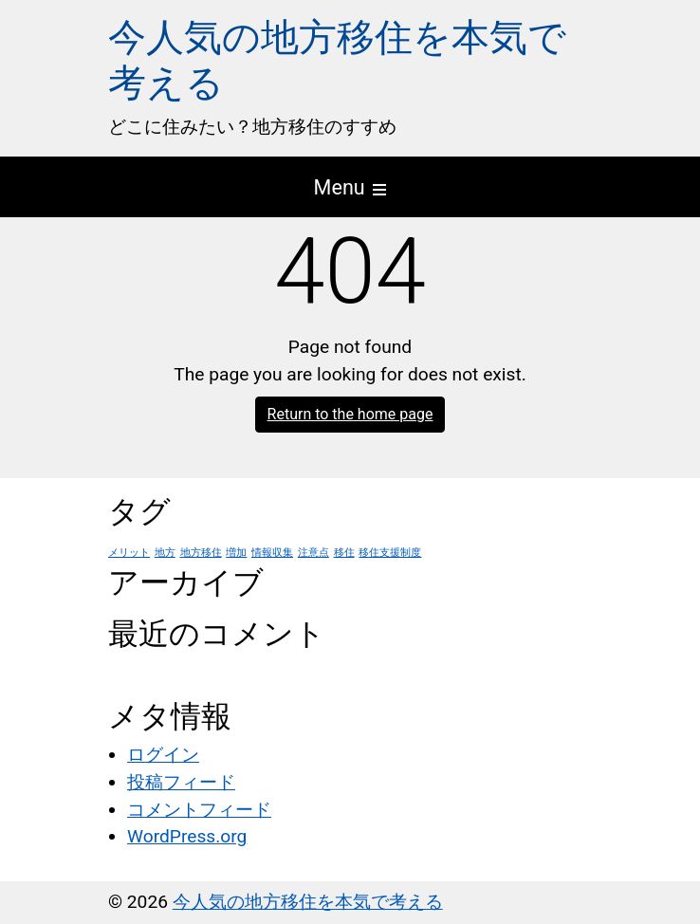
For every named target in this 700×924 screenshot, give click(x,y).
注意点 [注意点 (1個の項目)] (313, 552)
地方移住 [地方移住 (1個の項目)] (201, 552)
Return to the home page (350, 414)
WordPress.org (187, 836)
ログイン (163, 755)
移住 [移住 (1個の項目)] (344, 552)
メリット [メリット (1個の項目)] (129, 552)
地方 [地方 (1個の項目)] (165, 552)
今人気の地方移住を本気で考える (308, 902)
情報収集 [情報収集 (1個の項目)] (272, 552)
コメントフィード (199, 810)
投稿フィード (181, 782)
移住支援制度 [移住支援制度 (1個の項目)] (390, 552)
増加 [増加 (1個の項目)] (236, 552)
